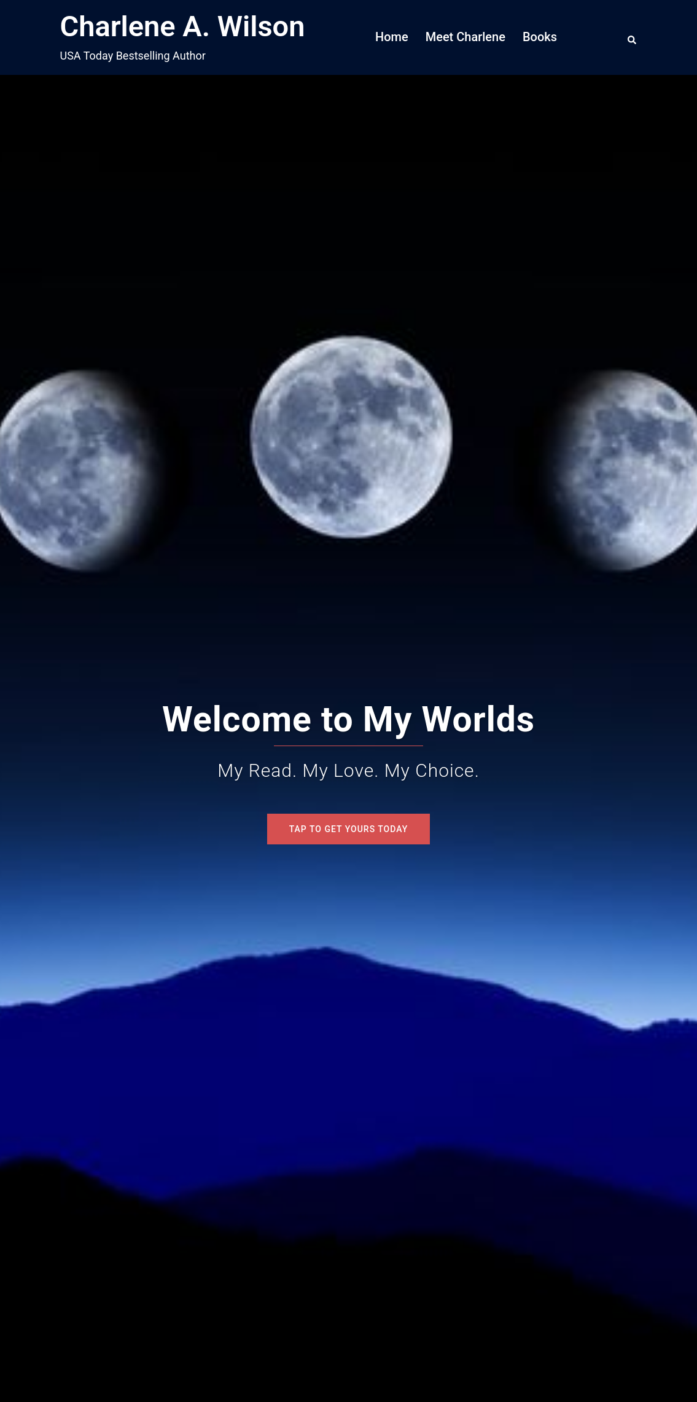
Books (540, 36)
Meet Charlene (465, 36)
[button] (632, 37)
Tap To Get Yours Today (348, 829)
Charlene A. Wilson (182, 26)
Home (391, 36)
